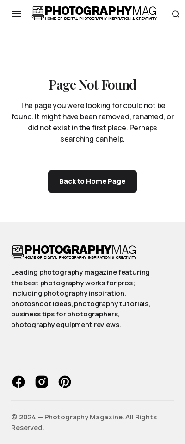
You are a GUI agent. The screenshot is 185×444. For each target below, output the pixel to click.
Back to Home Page (92, 181)
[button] (16, 13)
